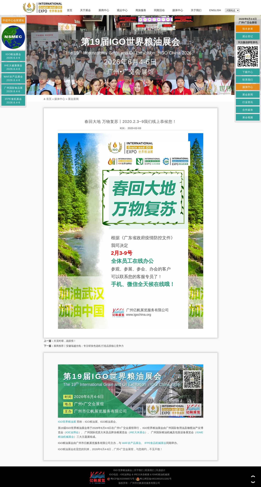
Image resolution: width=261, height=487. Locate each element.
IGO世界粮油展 (67, 421)
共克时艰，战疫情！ (65, 340)
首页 (69, 10)
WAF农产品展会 (131, 442)
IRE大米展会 (137, 432)
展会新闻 (73, 98)
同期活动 (159, 10)
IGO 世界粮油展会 (122, 470)
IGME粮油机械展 (161, 474)
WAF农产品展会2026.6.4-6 (13, 78)
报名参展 (247, 28)
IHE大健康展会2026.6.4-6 (13, 67)
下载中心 (247, 72)
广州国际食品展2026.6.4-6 (13, 89)
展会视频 (247, 117)
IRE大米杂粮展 (141, 474)
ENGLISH (215, 10)
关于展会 (85, 10)
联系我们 (149, 470)
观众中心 (122, 10)
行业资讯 (247, 102)
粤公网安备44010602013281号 (154, 478)
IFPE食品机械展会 (155, 442)
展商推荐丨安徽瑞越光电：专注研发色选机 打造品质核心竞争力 (89, 345)
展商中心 (104, 10)
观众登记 (247, 36)
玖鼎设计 (160, 470)
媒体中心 (177, 10)
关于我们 (196, 10)
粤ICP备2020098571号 (120, 478)
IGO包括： (114, 474)
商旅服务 (141, 10)
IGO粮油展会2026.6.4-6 (13, 56)
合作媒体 (247, 109)
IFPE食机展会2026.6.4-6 (13, 101)
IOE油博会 (72, 432)
